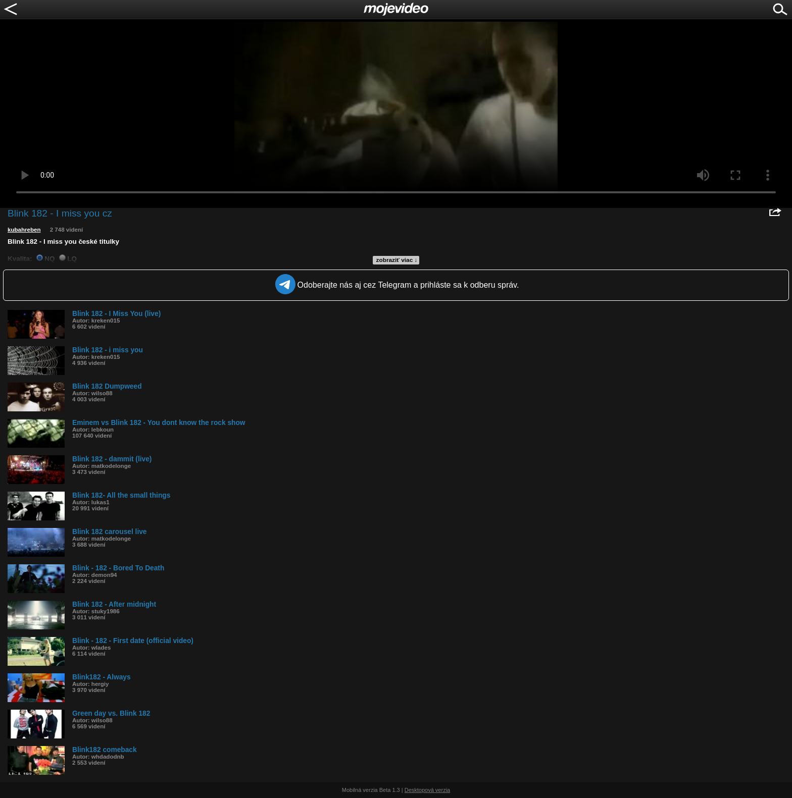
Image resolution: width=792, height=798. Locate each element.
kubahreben (24, 230)
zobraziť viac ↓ (397, 259)
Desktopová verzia (428, 790)
